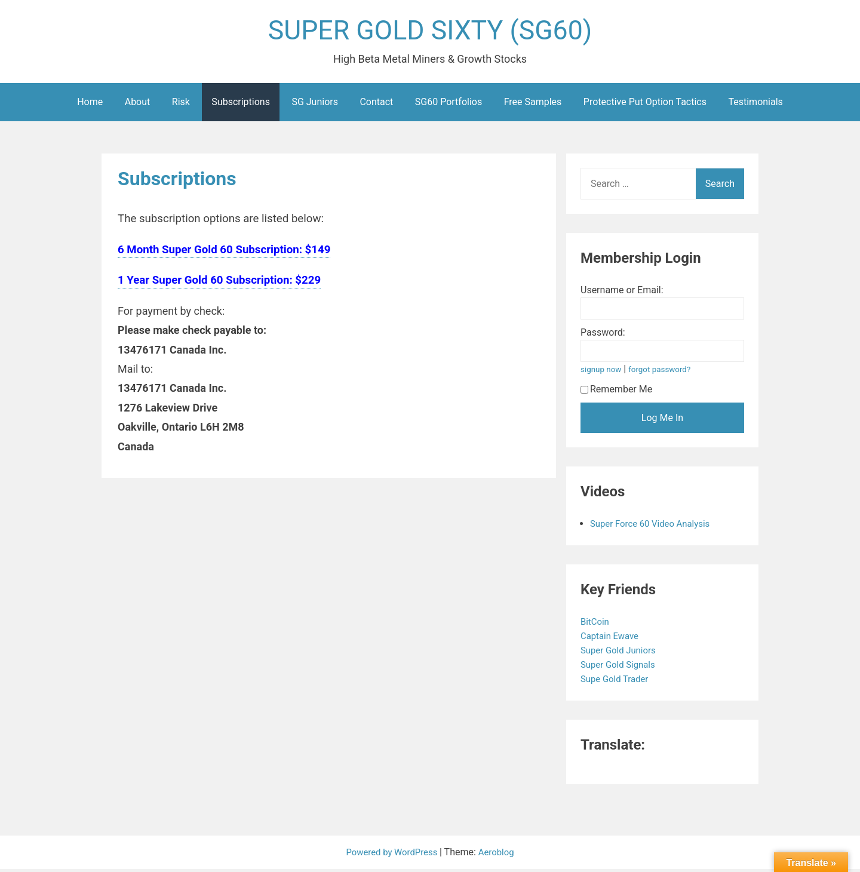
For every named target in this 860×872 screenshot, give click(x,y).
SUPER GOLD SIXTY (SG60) (430, 32)
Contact (376, 104)
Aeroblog (500, 855)
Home (90, 104)
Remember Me (616, 392)
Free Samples (533, 104)
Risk (181, 104)
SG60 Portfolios (448, 104)
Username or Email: (622, 293)
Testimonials (755, 104)
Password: (602, 335)
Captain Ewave (612, 638)
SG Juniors (314, 104)
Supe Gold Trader (618, 681)
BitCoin (596, 624)
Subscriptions (240, 104)
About (137, 104)
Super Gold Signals (621, 667)
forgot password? (664, 372)
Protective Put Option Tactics (645, 104)
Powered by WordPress (391, 855)
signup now (602, 372)
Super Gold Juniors (622, 653)
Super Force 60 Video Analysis (654, 526)
